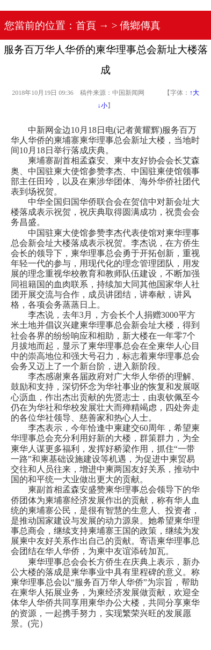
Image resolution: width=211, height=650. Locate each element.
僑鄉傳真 (140, 25)
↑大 (194, 92)
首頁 (86, 25)
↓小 (102, 105)
